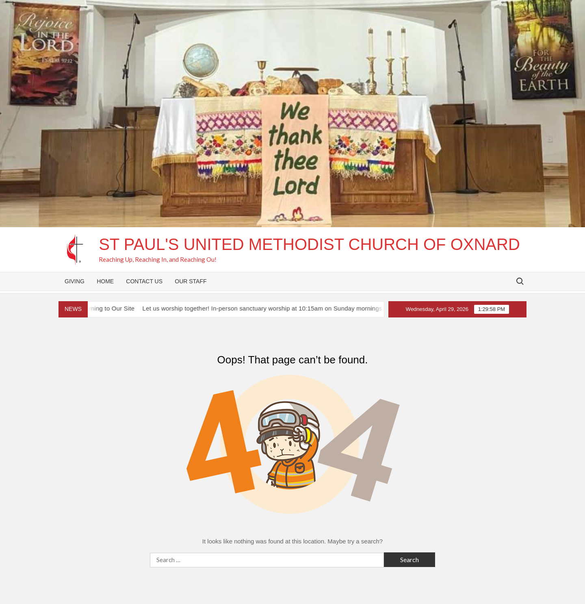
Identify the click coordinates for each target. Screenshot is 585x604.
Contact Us (144, 281)
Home (105, 281)
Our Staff (190, 281)
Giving (74, 281)
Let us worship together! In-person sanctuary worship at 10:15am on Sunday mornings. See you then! (288, 308)
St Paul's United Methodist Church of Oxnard (309, 244)
